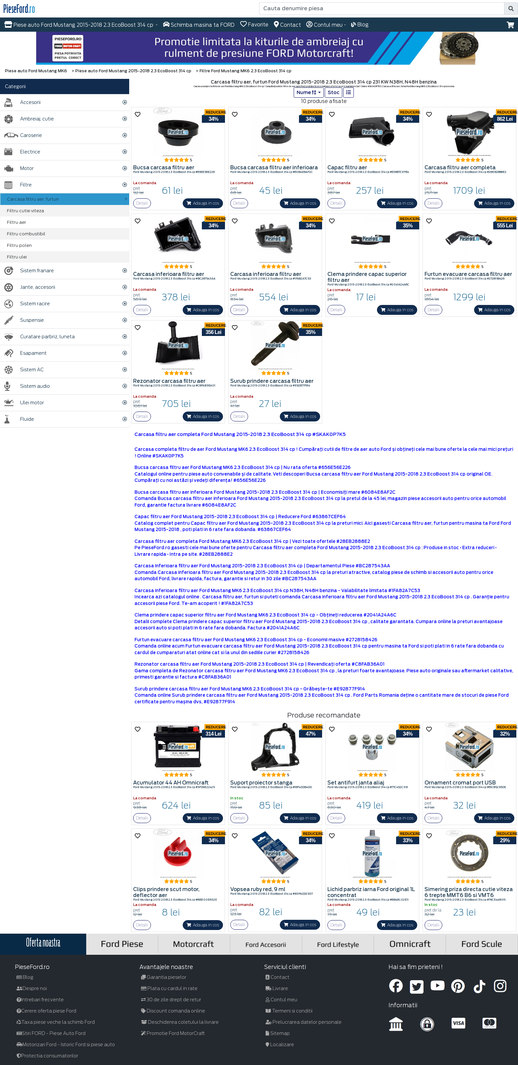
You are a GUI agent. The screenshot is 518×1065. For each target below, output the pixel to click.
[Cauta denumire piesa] (381, 8)
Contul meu (281, 999)
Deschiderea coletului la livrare (180, 1022)
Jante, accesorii (29, 287)
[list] (348, 92)
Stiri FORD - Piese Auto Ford (51, 1033)
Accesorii (22, 102)
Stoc (333, 92)
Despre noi (32, 988)
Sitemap (278, 1033)
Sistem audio (27, 386)
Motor (19, 168)
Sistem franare (29, 271)
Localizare (280, 1044)
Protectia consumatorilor (47, 1055)
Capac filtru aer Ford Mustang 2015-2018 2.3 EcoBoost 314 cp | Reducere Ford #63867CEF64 (240, 516)
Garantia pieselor (163, 977)
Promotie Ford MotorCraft (173, 1033)
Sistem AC (24, 370)
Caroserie (23, 135)
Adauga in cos (203, 203)
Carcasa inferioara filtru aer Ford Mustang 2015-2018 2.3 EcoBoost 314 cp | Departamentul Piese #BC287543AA (262, 565)
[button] (510, 25)
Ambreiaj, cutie (29, 119)
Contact (277, 977)
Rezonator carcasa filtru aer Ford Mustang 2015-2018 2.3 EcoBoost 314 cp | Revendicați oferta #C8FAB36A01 (259, 664)
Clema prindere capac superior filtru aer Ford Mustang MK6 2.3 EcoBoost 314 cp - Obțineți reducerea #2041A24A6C (265, 615)
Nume (307, 92)
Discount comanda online (173, 1011)
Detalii (142, 203)
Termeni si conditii (289, 1011)
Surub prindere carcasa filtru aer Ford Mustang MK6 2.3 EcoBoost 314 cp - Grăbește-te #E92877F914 (249, 688)
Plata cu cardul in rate (169, 988)
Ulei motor (24, 403)
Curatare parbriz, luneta (39, 337)
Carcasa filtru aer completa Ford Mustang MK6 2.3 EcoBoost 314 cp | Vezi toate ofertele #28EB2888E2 (252, 541)
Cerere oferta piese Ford (46, 1011)
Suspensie (24, 320)
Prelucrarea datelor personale (304, 1022)
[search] (511, 8)
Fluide (19, 419)
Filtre (18, 185)
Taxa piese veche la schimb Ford (56, 1022)
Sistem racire (27, 304)
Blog (25, 977)
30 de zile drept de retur (171, 999)
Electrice (22, 152)
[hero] (259, 48)
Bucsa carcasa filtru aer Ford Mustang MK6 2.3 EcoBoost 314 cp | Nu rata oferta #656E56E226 (242, 467)
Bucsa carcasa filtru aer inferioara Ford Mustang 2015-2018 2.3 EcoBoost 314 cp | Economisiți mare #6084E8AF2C (264, 492)
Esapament (25, 353)
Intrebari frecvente (40, 999)
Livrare (277, 988)
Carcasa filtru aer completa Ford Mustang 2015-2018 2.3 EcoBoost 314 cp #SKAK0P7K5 (240, 434)
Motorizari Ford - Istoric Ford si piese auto (66, 1044)
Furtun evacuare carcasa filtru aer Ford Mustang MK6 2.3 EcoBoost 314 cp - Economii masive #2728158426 (255, 639)
